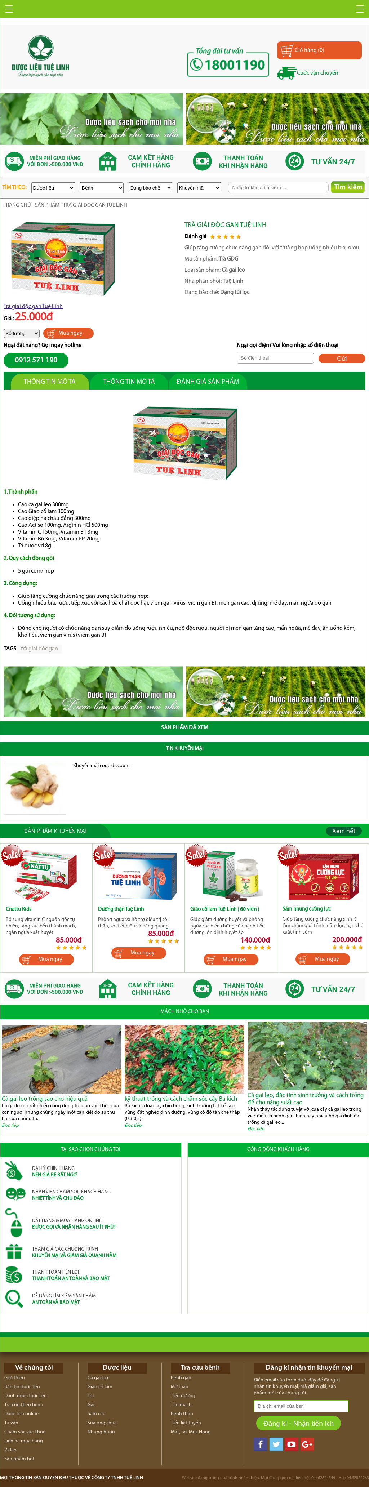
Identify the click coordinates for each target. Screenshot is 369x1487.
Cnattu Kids (18, 909)
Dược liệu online (21, 1414)
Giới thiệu (14, 1378)
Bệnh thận (182, 1414)
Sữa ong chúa (102, 1423)
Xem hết (343, 831)
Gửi (342, 359)
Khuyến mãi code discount (101, 766)
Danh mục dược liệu (25, 1396)
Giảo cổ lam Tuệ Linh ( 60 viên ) (224, 909)
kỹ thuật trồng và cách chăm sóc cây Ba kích (181, 1099)
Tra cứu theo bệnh (23, 1405)
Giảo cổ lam (100, 1387)
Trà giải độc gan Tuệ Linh (33, 307)
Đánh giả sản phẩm (208, 382)
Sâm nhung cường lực (307, 909)
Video (10, 1450)
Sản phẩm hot (19, 1459)
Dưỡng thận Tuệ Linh (121, 909)
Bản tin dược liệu (22, 1387)
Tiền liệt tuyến (186, 1423)
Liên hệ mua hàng (23, 1441)
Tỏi (91, 1396)
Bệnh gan (181, 1378)
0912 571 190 (36, 360)
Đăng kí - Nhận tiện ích (298, 1423)
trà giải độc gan (39, 649)
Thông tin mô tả (50, 382)
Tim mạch (181, 1405)
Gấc (91, 1405)
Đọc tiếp (10, 1125)
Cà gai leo (98, 1378)
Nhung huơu (101, 1432)
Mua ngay (70, 333)
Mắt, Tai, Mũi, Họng (191, 1432)
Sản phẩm (47, 205)
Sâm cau (97, 1414)
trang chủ (17, 205)
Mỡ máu (179, 1387)
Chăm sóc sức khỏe (24, 1432)
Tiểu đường (183, 1396)
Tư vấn (11, 1423)
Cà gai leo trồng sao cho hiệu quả (45, 1099)
